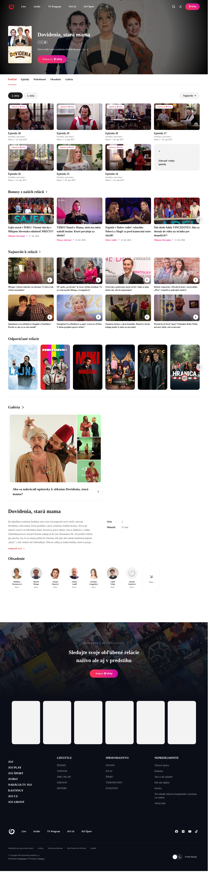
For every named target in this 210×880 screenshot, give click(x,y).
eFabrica (41, 868)
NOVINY (110, 765)
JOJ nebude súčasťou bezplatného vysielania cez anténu (176, 796)
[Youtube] (189, 840)
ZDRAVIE (62, 782)
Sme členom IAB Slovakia (76, 857)
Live (23, 6)
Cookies (40, 857)
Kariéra (158, 788)
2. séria (15, 95)
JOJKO (14, 783)
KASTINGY (18, 797)
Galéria (69, 79)
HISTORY (62, 788)
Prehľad (12, 79)
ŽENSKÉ (61, 765)
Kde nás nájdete (162, 782)
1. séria (30, 95)
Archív (37, 6)
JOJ (11, 762)
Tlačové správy (162, 765)
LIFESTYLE (64, 757)
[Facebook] (176, 840)
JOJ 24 (72, 6)
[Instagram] (183, 840)
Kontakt (93, 857)
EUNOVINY (112, 788)
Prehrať (104, 674)
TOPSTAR (62, 771)
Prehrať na (52, 59)
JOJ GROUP (18, 811)
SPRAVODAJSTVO (117, 757)
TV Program (54, 6)
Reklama (159, 771)
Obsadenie (55, 79)
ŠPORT (109, 777)
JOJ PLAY (16, 769)
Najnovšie (189, 95)
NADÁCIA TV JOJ (23, 790)
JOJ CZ (14, 804)
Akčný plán (160, 803)
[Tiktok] (196, 840)
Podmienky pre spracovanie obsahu (20, 857)
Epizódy (25, 79)
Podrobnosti (40, 79)
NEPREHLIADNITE (167, 757)
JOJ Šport (89, 6)
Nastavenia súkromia (55, 857)
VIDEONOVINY (114, 782)
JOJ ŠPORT (18, 776)
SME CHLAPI (64, 777)
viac (85, 50)
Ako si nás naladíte (164, 777)
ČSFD (42, 42)
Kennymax (22, 868)
